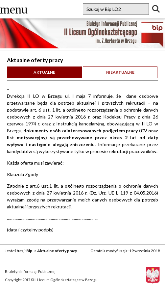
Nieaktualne (120, 72)
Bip (29, 250)
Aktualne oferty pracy (57, 250)
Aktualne (44, 72)
